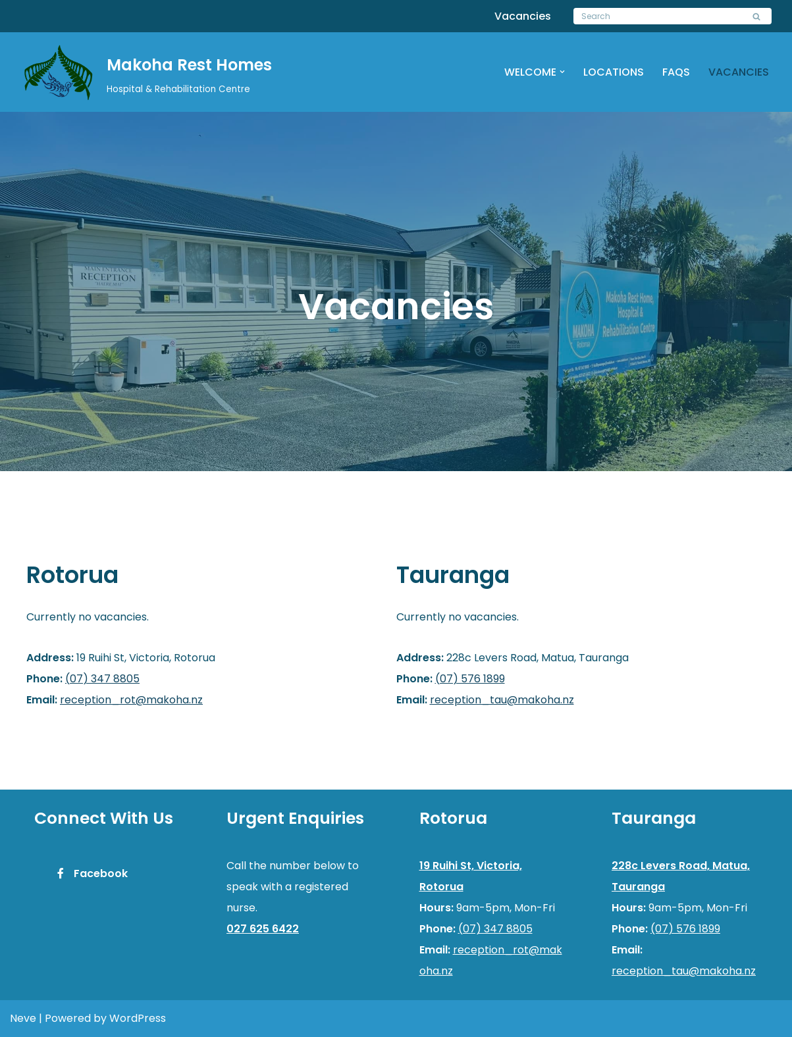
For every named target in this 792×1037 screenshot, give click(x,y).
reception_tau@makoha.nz (502, 699)
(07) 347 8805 (102, 678)
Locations (613, 72)
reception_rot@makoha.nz (131, 699)
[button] (562, 71)
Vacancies (522, 16)
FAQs (676, 72)
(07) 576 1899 (470, 678)
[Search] (657, 16)
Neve (23, 1018)
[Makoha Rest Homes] (146, 73)
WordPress (137, 1018)
